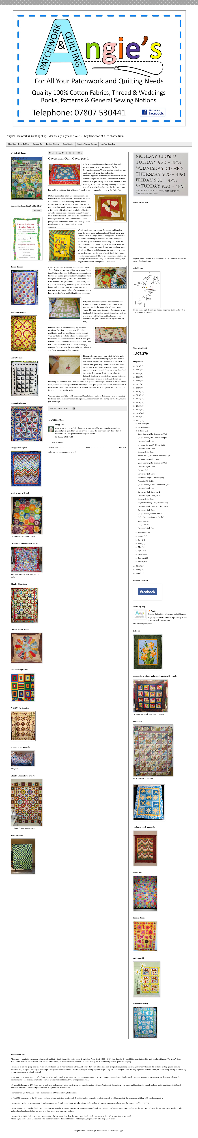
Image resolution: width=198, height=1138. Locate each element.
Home (88, 448)
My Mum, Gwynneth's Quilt (148, 459)
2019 (138, 391)
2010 (138, 566)
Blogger (120, 1130)
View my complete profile (143, 624)
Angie (153, 611)
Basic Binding (68, 144)
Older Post (122, 448)
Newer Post (53, 448)
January (141, 561)
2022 (138, 381)
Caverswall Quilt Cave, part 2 (149, 492)
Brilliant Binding (52, 144)
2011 (138, 420)
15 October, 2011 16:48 (64, 437)
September (142, 533)
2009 (138, 570)
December (142, 423)
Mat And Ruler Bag (108, 144)
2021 (138, 384)
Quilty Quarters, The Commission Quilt (152, 434)
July (140, 540)
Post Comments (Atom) (67, 452)
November (142, 427)
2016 (138, 402)
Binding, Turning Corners (87, 144)
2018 (138, 395)
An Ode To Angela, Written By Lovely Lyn (154, 456)
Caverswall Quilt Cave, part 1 (149, 495)
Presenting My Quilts (146, 481)
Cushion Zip (37, 144)
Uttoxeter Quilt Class (145, 452)
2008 (138, 573)
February (141, 558)
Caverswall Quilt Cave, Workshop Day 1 (153, 506)
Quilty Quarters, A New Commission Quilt (153, 485)
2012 (138, 417)
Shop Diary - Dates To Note (18, 144)
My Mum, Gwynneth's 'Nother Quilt (151, 445)
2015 (138, 406)
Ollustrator (103, 1130)
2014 (138, 410)
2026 (138, 366)
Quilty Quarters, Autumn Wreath (150, 514)
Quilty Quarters (143, 521)
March (140, 554)
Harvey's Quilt (143, 470)
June (140, 543)
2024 (138, 373)
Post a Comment (58, 442)
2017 (138, 399)
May (140, 547)
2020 (138, 388)
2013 (138, 413)
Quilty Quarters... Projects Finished (151, 517)
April (140, 551)
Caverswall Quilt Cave (146, 441)
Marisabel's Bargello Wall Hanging (151, 477)
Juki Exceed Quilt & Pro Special (69, 279)
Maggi (57, 425)
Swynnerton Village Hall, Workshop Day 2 (154, 503)
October (141, 431)
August (141, 536)
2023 (138, 377)
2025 (138, 370)
